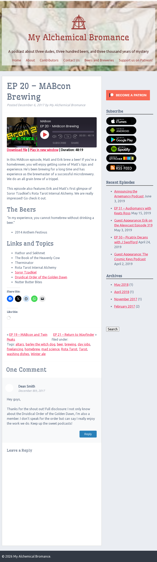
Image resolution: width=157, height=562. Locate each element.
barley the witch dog (40, 344)
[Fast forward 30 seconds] (75, 136)
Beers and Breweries (99, 60)
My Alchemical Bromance (78, 37)
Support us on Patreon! (136, 60)
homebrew (32, 349)
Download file (17, 150)
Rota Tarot (69, 349)
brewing (70, 344)
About (30, 60)
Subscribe (59, 143)
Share (75, 143)
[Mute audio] (54, 136)
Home (16, 60)
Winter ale (38, 354)
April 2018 (121, 292)
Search (113, 329)
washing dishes (18, 354)
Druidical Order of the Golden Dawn (41, 277)
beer (60, 344)
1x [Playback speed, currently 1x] (67, 136)
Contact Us (71, 60)
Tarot (83, 349)
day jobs (84, 344)
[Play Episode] (44, 134)
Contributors (49, 60)
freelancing (15, 349)
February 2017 (124, 306)
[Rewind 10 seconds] (60, 136)
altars (20, 344)
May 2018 (121, 284)
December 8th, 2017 (31, 390)
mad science (50, 349)
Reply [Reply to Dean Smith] (88, 434)
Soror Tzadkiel (26, 272)
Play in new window (44, 150)
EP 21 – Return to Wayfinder (73, 334)
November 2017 (125, 299)
